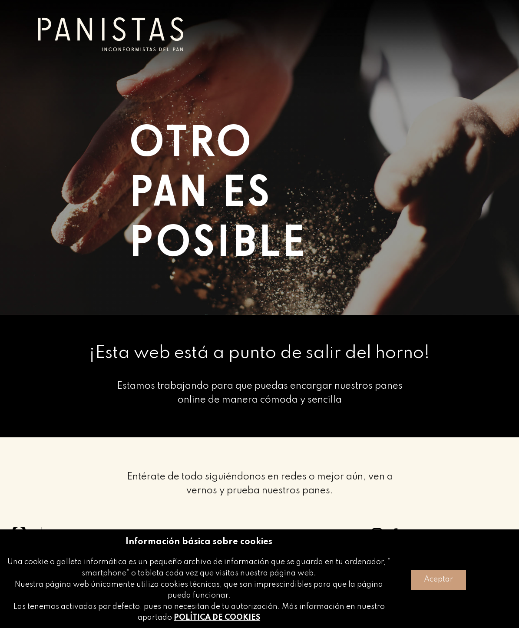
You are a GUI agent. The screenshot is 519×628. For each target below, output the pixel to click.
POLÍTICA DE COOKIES (217, 617)
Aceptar (438, 579)
